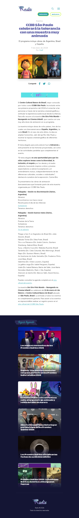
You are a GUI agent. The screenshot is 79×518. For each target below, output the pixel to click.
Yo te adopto (23, 229)
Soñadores (22, 205)
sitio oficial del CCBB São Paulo (31, 304)
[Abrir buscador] (53, 8)
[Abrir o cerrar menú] (58, 8)
